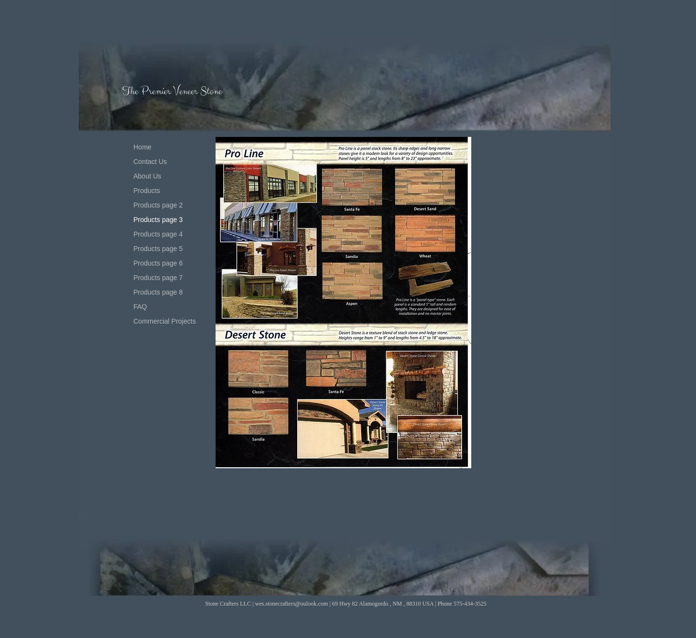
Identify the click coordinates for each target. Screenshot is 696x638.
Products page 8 (158, 292)
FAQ (140, 307)
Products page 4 (158, 234)
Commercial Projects (164, 321)
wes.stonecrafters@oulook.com (291, 603)
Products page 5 (158, 248)
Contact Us (150, 161)
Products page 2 (158, 205)
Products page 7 (158, 278)
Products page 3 (158, 219)
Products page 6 (158, 263)
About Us (147, 176)
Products (146, 190)
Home (142, 147)
